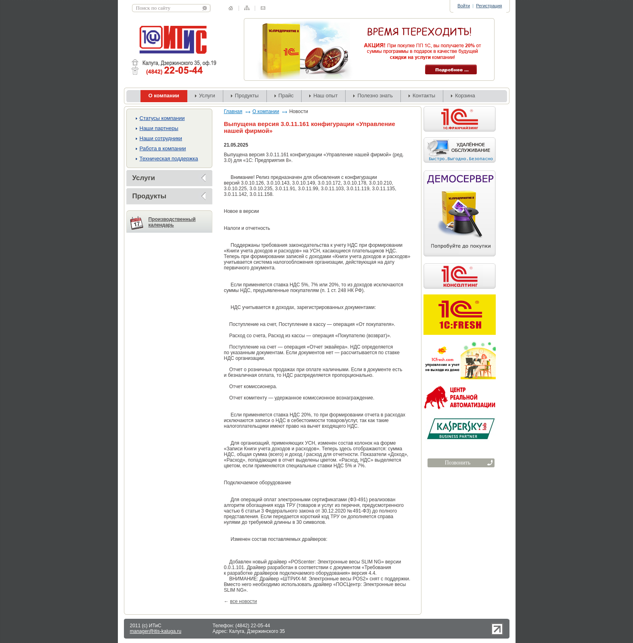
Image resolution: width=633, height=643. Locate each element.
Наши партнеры (159, 128)
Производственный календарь (172, 222)
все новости (243, 601)
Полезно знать (375, 95)
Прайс (286, 95)
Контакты (424, 95)
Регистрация (489, 5)
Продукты (247, 95)
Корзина (465, 95)
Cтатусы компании (162, 118)
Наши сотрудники (161, 138)
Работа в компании (163, 148)
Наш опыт (325, 95)
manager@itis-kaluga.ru (156, 631)
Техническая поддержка (169, 158)
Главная (233, 111)
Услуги (207, 95)
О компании (265, 111)
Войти (463, 5)
